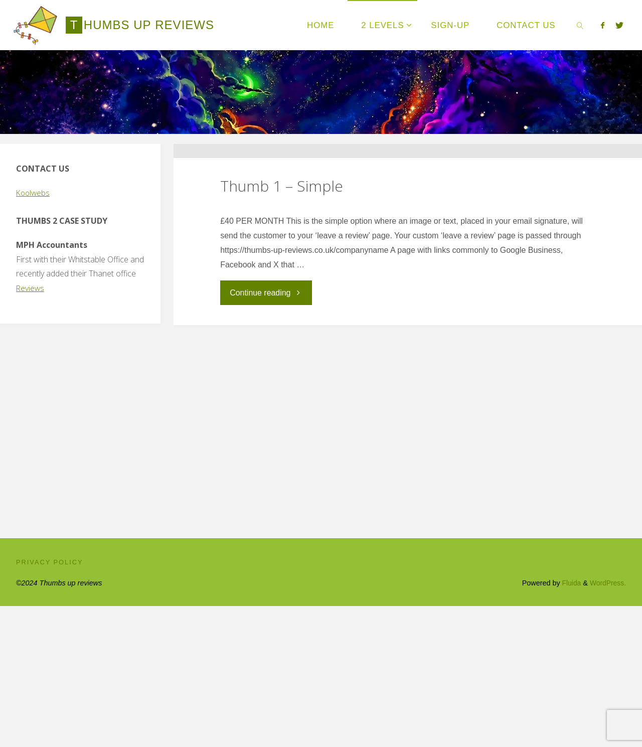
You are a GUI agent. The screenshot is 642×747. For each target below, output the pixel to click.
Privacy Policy (49, 702)
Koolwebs (34, 192)
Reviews (30, 287)
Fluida (568, 724)
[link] (580, 25)
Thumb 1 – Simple (281, 256)
